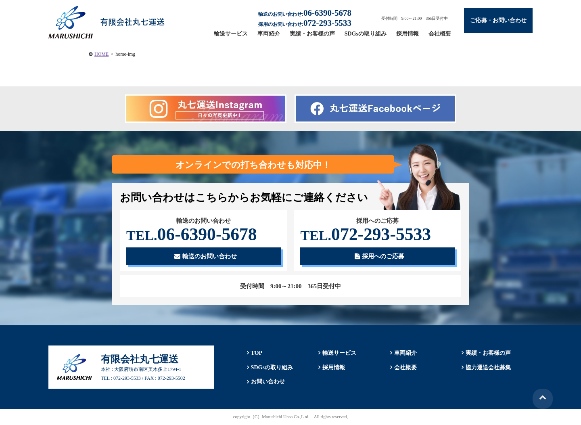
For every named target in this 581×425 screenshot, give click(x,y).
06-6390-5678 (193, 234)
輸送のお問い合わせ (205, 256)
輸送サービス (231, 34)
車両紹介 (268, 34)
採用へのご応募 (379, 256)
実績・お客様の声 (312, 34)
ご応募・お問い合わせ (498, 20)
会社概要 (439, 34)
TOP (256, 354)
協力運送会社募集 (487, 368)
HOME (101, 54)
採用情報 (407, 34)
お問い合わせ (267, 382)
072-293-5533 (367, 234)
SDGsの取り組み (366, 34)
